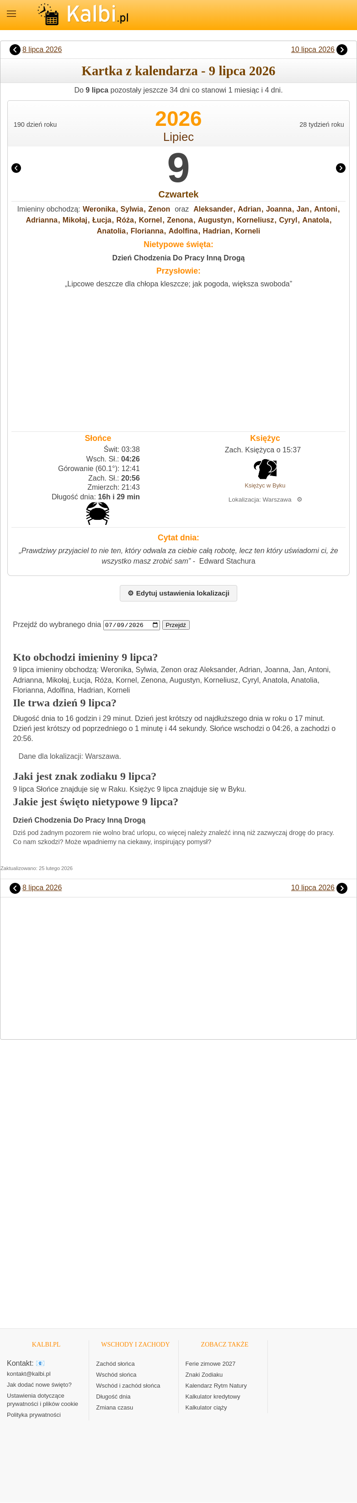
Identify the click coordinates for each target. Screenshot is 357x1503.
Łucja (102, 220)
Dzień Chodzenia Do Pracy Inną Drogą (178, 258)
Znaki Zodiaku (204, 1375)
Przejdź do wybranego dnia (57, 625)
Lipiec (178, 136)
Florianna (147, 231)
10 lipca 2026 (313, 49)
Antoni (325, 209)
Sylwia (132, 209)
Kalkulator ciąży (206, 1408)
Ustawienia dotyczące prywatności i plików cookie (42, 1400)
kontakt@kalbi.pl (29, 1374)
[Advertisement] (178, 358)
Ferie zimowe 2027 (211, 1364)
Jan (303, 209)
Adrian (249, 209)
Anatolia (111, 231)
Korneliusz (255, 220)
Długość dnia (113, 1397)
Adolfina (183, 231)
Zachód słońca (115, 1364)
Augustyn (215, 220)
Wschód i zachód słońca (128, 1386)
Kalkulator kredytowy (213, 1397)
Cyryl (288, 220)
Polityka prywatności (34, 1415)
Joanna (279, 209)
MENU (11, 13)
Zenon (159, 209)
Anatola (315, 220)
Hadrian (216, 231)
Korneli (247, 231)
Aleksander (213, 209)
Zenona (180, 220)
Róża (125, 220)
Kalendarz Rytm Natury (216, 1386)
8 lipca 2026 (42, 49)
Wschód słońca (116, 1375)
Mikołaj (75, 220)
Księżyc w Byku (265, 485)
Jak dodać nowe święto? (39, 1385)
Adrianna (42, 220)
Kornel (150, 220)
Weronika (99, 209)
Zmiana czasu (114, 1408)
